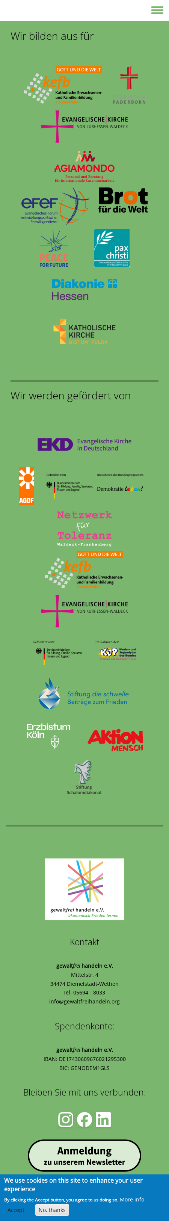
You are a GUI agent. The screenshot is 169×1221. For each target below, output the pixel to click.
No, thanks (52, 1209)
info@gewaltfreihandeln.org (84, 1001)
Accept (16, 1209)
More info (132, 1199)
